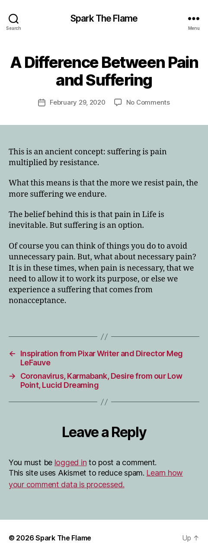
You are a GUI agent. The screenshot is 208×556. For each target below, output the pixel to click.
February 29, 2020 (78, 102)
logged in (70, 462)
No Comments (148, 102)
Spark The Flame (104, 18)
